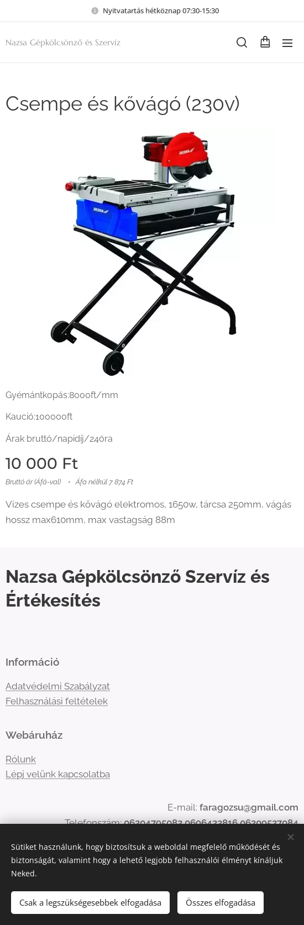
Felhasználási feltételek (57, 701)
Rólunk (21, 759)
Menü (287, 43)
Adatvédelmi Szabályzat (58, 686)
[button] (242, 42)
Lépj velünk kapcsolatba (58, 774)
